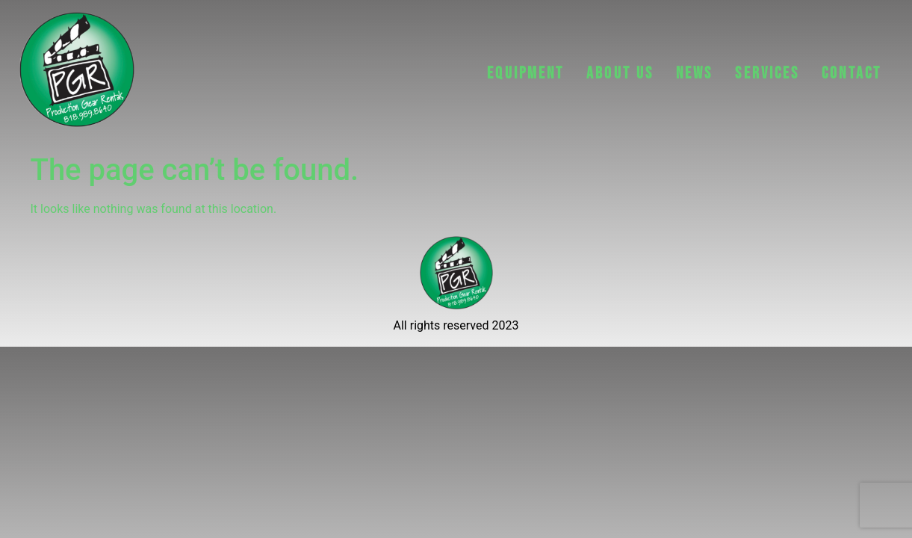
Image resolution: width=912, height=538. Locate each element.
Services (767, 74)
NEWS (694, 74)
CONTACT (851, 74)
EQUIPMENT (525, 74)
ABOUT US (620, 74)
